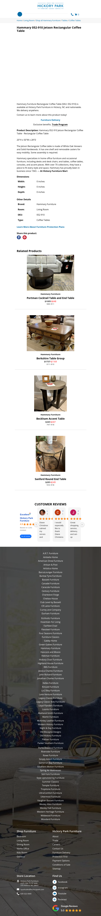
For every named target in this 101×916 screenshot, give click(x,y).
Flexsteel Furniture (50, 629)
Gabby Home (50, 640)
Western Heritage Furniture (50, 811)
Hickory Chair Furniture (50, 659)
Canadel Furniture (50, 583)
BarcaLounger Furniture (50, 572)
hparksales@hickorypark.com (32, 889)
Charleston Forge (50, 594)
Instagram (63, 887)
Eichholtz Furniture (50, 618)
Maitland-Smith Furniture (50, 713)
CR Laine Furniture (50, 606)
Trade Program (60, 124)
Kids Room (22, 852)
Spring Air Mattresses (50, 770)
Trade (55, 840)
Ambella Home (50, 557)
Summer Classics (50, 781)
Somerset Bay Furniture (50, 763)
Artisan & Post (50, 564)
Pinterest (62, 899)
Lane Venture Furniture (50, 694)
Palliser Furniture (50, 739)
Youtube (62, 893)
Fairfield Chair (50, 625)
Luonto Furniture (50, 709)
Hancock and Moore (50, 652)
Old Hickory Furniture (50, 735)
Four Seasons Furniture (50, 633)
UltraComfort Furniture (50, 793)
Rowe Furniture (50, 755)
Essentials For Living (50, 622)
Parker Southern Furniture (51, 743)
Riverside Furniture (50, 751)
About (56, 836)
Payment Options (61, 860)
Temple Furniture (50, 785)
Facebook (62, 881)
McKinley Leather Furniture (50, 720)
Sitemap (57, 868)
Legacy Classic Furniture (50, 698)
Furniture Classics (50, 637)
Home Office (23, 848)
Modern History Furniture (50, 724)
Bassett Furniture (50, 579)
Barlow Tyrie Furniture (50, 576)
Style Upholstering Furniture (50, 778)
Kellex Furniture (50, 683)
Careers (56, 844)
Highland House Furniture (50, 663)
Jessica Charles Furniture (50, 671)
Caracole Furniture (50, 587)
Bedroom (21, 836)
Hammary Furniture (50, 294)
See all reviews (25, 536)
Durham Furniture (50, 613)
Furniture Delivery (50, 120)
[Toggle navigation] (19, 14)
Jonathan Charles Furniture (50, 678)
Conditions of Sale (61, 864)
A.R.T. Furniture (50, 553)
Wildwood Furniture (50, 815)
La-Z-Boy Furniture (50, 690)
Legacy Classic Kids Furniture (50, 701)
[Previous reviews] (36, 524)
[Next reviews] (82, 524)
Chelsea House (50, 598)
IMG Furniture (50, 667)
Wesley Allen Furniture (50, 804)
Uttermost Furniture (50, 796)
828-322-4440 (26, 894)
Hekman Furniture (50, 655)
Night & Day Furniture (50, 728)
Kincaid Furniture (50, 687)
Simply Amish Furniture (50, 759)
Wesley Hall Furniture (50, 808)
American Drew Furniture (50, 561)
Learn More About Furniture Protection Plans (40, 226)
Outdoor (21, 856)
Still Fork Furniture (50, 774)
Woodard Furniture (50, 819)
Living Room (23, 840)
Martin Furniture (50, 717)
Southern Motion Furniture (50, 766)
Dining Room (23, 844)
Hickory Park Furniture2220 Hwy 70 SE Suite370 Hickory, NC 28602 (30, 883)
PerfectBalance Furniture (50, 748)
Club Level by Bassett (50, 602)
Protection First (60, 856)
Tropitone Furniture (50, 789)
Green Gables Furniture (50, 644)
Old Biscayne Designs (50, 732)
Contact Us (58, 848)
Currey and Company (50, 609)
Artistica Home (50, 568)
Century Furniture (50, 591)
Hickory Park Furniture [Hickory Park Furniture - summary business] (26, 519)
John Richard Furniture (50, 674)
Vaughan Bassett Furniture (50, 800)
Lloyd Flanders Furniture (51, 705)
